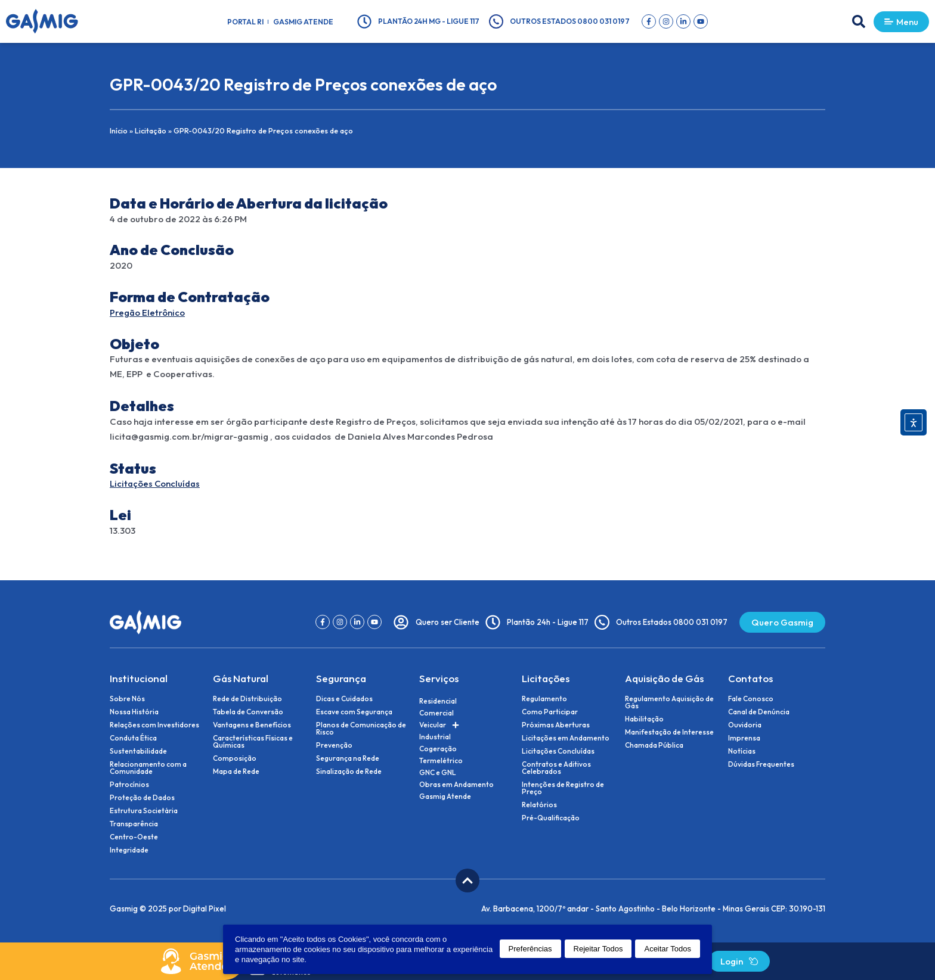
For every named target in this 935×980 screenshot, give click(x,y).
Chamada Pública (654, 745)
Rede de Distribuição (247, 698)
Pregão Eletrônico (148, 312)
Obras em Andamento (456, 784)
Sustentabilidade (138, 751)
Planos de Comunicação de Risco (361, 728)
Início (119, 130)
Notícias (742, 751)
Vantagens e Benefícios (252, 725)
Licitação (151, 130)
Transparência (134, 823)
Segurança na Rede (347, 758)
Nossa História (134, 711)
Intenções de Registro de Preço (563, 788)
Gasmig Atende (303, 22)
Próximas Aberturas (556, 725)
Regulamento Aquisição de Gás (669, 702)
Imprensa (744, 738)
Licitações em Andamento (565, 738)
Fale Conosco (750, 698)
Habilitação (644, 719)
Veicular (439, 725)
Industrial (435, 736)
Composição (234, 758)
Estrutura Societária (144, 810)
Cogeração (438, 748)
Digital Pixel (204, 908)
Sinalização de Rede (349, 771)
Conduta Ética (133, 738)
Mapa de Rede (236, 771)
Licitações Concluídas (156, 483)
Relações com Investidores (154, 725)
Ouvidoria (744, 725)
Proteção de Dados (142, 797)
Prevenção (334, 745)
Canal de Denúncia (759, 711)
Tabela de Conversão (248, 711)
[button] (856, 21)
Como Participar (550, 711)
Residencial (438, 700)
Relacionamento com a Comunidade (148, 768)
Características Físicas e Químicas (253, 742)
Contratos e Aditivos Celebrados (556, 768)
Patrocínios (129, 784)
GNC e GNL (437, 772)
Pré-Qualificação (551, 818)
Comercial (436, 712)
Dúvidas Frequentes (761, 764)
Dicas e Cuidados (344, 698)
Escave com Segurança (354, 711)
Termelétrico (441, 760)
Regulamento (544, 698)
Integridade (129, 850)
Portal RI (245, 22)
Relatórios (539, 804)
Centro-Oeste (134, 837)
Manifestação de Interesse (669, 732)
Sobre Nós (127, 698)
